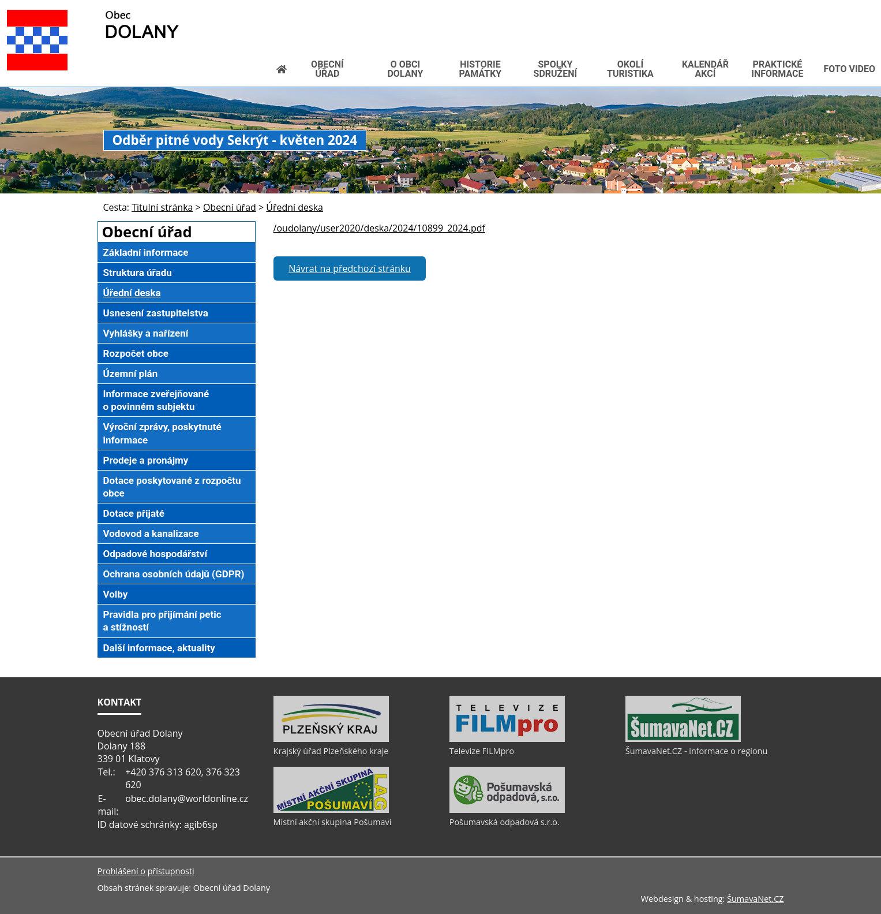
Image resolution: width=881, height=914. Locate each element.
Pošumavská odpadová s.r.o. (504, 821)
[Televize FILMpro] (507, 739)
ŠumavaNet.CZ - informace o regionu (696, 750)
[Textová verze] (747, 21)
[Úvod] (717, 8)
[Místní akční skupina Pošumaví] (331, 810)
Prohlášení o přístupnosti (146, 870)
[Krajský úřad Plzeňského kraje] (331, 739)
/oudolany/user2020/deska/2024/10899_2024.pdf (379, 228)
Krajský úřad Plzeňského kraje (331, 750)
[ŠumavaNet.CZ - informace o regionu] (683, 739)
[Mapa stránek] (754, 8)
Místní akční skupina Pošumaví (332, 821)
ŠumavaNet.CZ (755, 898)
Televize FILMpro (481, 750)
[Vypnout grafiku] (735, 8)
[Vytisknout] (773, 8)
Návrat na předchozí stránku (349, 268)
